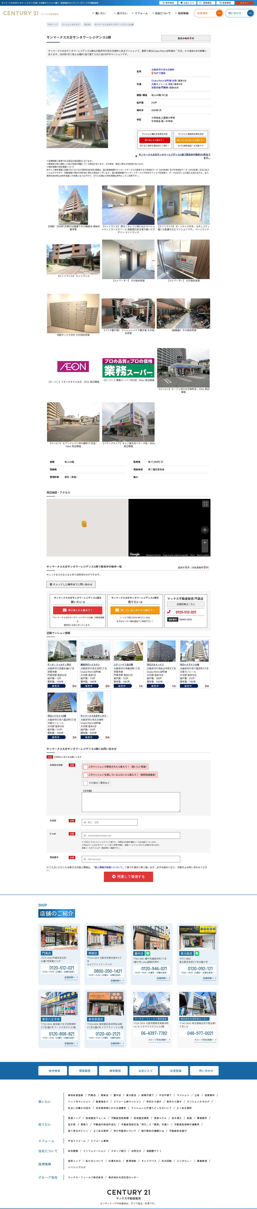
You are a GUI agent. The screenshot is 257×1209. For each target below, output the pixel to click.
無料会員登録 (75, 1095)
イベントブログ (77, 1167)
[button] (83, 524)
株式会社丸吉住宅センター (124, 1177)
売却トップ (74, 1118)
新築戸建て (147, 1095)
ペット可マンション (79, 1101)
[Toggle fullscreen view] (205, 504)
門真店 (92, 1095)
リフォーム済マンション (127, 1101)
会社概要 (73, 1150)
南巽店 (105, 1095)
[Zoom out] (205, 549)
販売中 (55, 685)
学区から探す (153, 1101)
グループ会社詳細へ (157, 1039)
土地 (197, 1095)
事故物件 (202, 1118)
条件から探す (174, 1101)
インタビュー (184, 1160)
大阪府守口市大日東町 (162, 69)
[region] (169, 527)
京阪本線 (159, 87)
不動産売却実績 (120, 1118)
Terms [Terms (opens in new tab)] (192, 555)
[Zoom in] (205, 542)
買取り (84, 1124)
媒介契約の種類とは (152, 1130)
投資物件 (210, 1095)
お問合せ (136, 1150)
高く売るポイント (78, 1130)
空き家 (72, 1124)
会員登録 (176, 1071)
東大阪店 (131, 1095)
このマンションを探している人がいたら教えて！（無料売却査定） (120, 775)
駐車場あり (102, 1101)
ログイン (244, 2)
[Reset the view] (205, 530)
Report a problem (203, 555)
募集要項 (202, 1160)
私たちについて (94, 1160)
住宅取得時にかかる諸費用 (111, 1108)
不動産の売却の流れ (104, 1124)
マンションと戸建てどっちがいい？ (151, 1108)
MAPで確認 (158, 73)
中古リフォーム (77, 1140)
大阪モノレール (162, 84)
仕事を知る (115, 1160)
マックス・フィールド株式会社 (85, 1177)
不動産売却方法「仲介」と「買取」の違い (145, 1124)
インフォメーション (94, 1150)
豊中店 (117, 1095)
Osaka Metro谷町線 (164, 80)
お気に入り (145, 1071)
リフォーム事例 (100, 1140)
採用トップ (74, 1160)
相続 (189, 1118)
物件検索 (54, 1071)
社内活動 (167, 1160)
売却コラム (160, 1118)
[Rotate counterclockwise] (202, 530)
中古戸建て (165, 1095)
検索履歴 (115, 1071)
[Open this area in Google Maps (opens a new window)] (134, 554)
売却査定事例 (141, 1118)
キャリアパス (149, 1160)
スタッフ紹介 (118, 1150)
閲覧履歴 (85, 1071)
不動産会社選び (178, 1130)
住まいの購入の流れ (79, 1108)
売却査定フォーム (96, 1118)
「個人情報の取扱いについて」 (108, 867)
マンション (183, 1095)
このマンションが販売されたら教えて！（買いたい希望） (115, 767)
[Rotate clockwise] (208, 530)
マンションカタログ (198, 1101)
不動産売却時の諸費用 (186, 1124)
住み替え (177, 1118)
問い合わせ (206, 1071)
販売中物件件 (186, 37)
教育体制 (131, 1160)
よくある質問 (184, 1108)
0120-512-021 (181, 612)
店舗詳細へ (69, 977)
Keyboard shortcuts (153, 555)
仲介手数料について (125, 1130)
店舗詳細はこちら (186, 604)
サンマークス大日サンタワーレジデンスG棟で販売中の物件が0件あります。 (174, 156)
